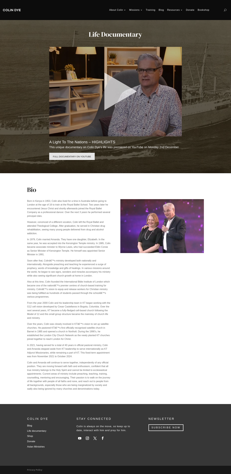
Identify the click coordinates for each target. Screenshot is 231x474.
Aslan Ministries (36, 446)
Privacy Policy (34, 469)
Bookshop (203, 10)
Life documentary (36, 431)
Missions (134, 10)
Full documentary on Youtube (72, 156)
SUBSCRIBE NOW (165, 427)
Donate (190, 10)
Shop (30, 436)
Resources (173, 10)
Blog (161, 10)
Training (150, 10)
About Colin (116, 10)
